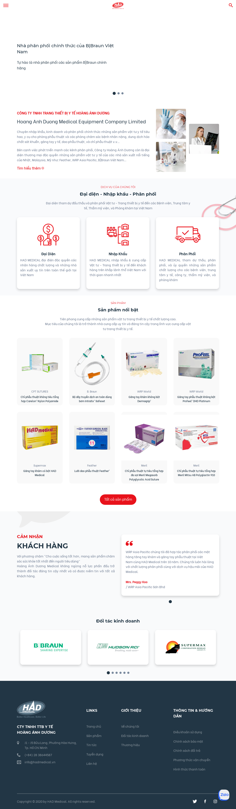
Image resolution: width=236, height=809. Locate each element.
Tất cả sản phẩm (118, 499)
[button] (114, 93)
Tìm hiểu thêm (30, 167)
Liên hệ (91, 763)
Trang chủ (93, 726)
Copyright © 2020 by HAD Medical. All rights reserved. (56, 801)
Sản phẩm (93, 735)
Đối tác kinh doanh (135, 735)
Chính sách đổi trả (186, 750)
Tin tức (91, 744)
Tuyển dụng (94, 754)
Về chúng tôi (130, 726)
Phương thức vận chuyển (191, 759)
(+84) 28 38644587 (38, 754)
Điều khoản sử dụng (187, 732)
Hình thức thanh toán (189, 769)
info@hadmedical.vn (40, 762)
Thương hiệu (130, 744)
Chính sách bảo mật (188, 741)
